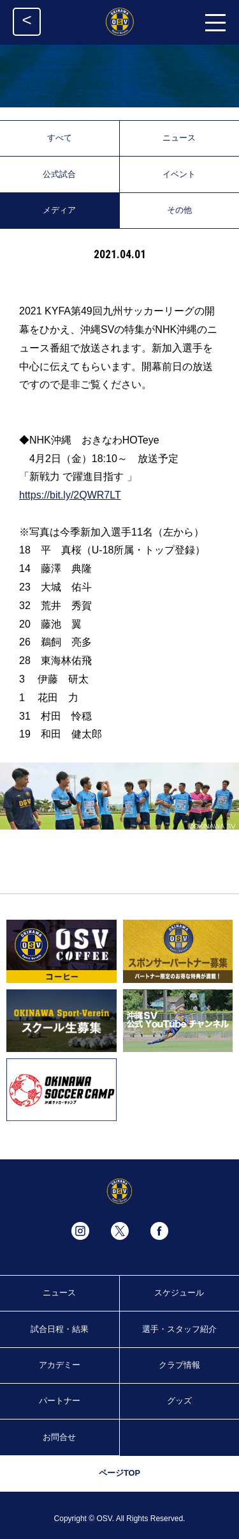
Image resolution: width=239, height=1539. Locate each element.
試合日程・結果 (60, 1329)
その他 (179, 210)
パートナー (59, 1400)
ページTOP (119, 1473)
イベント (179, 174)
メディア (59, 210)
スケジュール (179, 1292)
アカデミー (59, 1365)
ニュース (179, 138)
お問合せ (59, 1437)
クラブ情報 (179, 1365)
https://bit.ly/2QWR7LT (70, 495)
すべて (59, 138)
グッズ (179, 1400)
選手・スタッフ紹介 (179, 1329)
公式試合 (59, 174)
